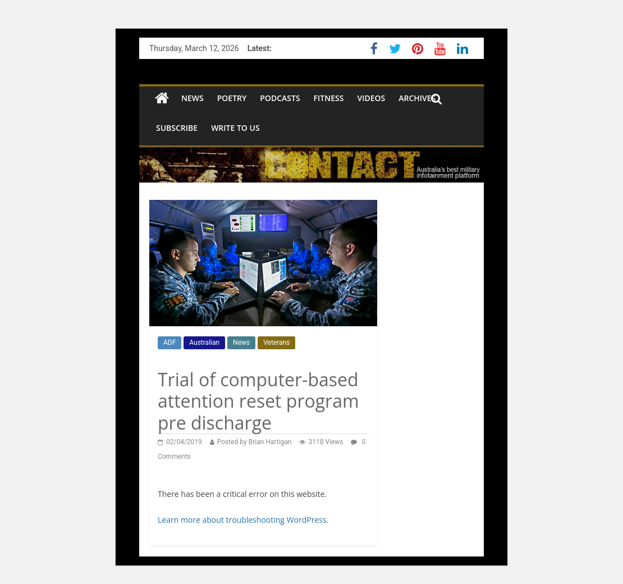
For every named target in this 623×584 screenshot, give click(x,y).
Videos (371, 98)
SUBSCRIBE (177, 127)
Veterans (276, 342)
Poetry (232, 98)
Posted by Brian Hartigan (254, 442)
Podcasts (280, 98)
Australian (204, 342)
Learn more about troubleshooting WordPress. (243, 519)
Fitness (329, 98)
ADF (169, 342)
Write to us (235, 127)
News (241, 342)
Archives (417, 98)
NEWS (192, 98)
